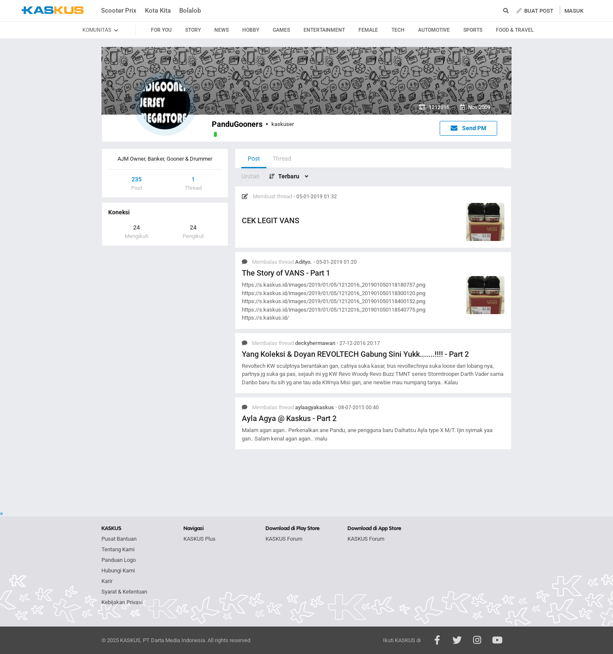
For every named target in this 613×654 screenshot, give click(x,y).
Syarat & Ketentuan (124, 591)
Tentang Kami (117, 549)
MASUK (573, 11)
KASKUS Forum (283, 539)
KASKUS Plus (199, 539)
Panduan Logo (118, 560)
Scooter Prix (119, 10)
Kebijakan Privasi (121, 602)
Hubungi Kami (118, 570)
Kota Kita (158, 10)
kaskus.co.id (52, 10)
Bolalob (190, 10)
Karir (106, 581)
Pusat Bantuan (119, 539)
